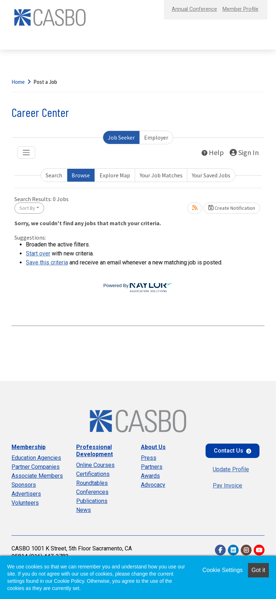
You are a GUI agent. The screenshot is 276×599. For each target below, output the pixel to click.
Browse (81, 175)
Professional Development (94, 451)
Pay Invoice (227, 485)
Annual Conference (186, 8)
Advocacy (153, 484)
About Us (153, 447)
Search (54, 175)
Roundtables (92, 483)
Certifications (93, 474)
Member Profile (238, 8)
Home (18, 81)
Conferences (92, 492)
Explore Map (115, 175)
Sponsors (24, 484)
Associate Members (37, 475)
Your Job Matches (161, 175)
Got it (258, 570)
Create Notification (231, 208)
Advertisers (26, 493)
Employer (156, 137)
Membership (29, 447)
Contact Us (228, 450)
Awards (150, 475)
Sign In (244, 152)
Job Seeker (121, 137)
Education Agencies (36, 457)
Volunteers (25, 502)
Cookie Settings (222, 570)
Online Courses (95, 465)
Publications (91, 501)
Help (213, 152)
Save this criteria (47, 262)
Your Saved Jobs (211, 175)
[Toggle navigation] (26, 152)
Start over (38, 253)
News (83, 510)
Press (148, 457)
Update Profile (231, 469)
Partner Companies (36, 466)
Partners (151, 466)
